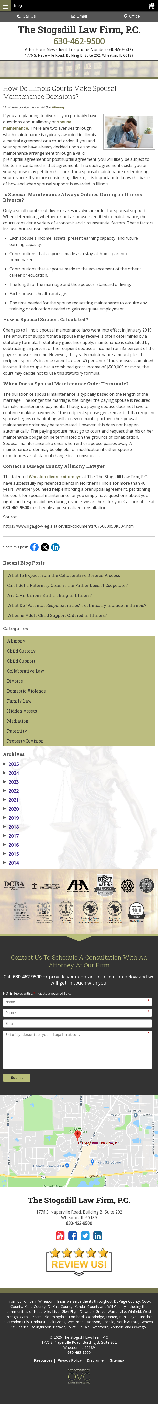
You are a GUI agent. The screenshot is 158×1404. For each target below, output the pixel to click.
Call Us (26, 16)
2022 (11, 791)
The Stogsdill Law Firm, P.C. (79, 29)
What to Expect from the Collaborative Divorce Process (63, 575)
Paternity (17, 731)
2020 (11, 808)
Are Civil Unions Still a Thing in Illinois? (49, 595)
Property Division (25, 741)
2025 (11, 764)
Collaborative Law (25, 671)
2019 (11, 817)
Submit (17, 1078)
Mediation (17, 721)
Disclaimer (96, 1360)
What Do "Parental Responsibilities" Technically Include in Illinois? (76, 605)
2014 (11, 862)
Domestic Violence (26, 691)
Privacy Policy (70, 1360)
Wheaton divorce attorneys (54, 477)
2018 (11, 826)
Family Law (19, 701)
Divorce (15, 681)
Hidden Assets (22, 711)
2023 (11, 782)
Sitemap (117, 1360)
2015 (11, 853)
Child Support (21, 661)
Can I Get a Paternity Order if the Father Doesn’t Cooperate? (67, 585)
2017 (11, 835)
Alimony (58, 107)
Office (131, 16)
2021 (11, 800)
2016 (11, 844)
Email (79, 16)
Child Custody (21, 651)
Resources (43, 1360)
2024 (11, 773)
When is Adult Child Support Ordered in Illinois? (57, 615)
